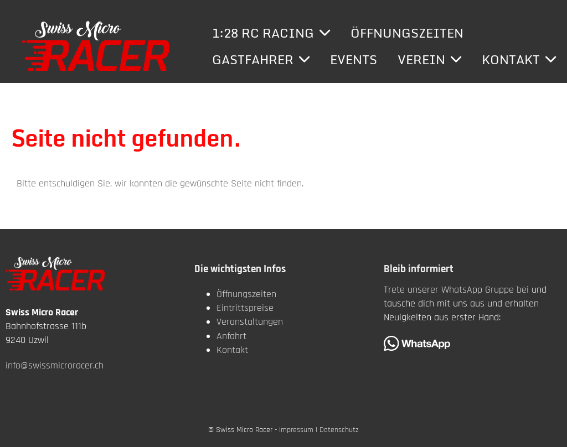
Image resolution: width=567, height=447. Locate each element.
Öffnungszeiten (406, 33)
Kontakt (519, 59)
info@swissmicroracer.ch (55, 365)
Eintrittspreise (245, 308)
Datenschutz (339, 430)
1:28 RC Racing (271, 33)
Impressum (296, 430)
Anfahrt (231, 336)
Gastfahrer (261, 59)
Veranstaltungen (250, 321)
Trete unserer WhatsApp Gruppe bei (456, 289)
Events (353, 59)
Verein (429, 59)
